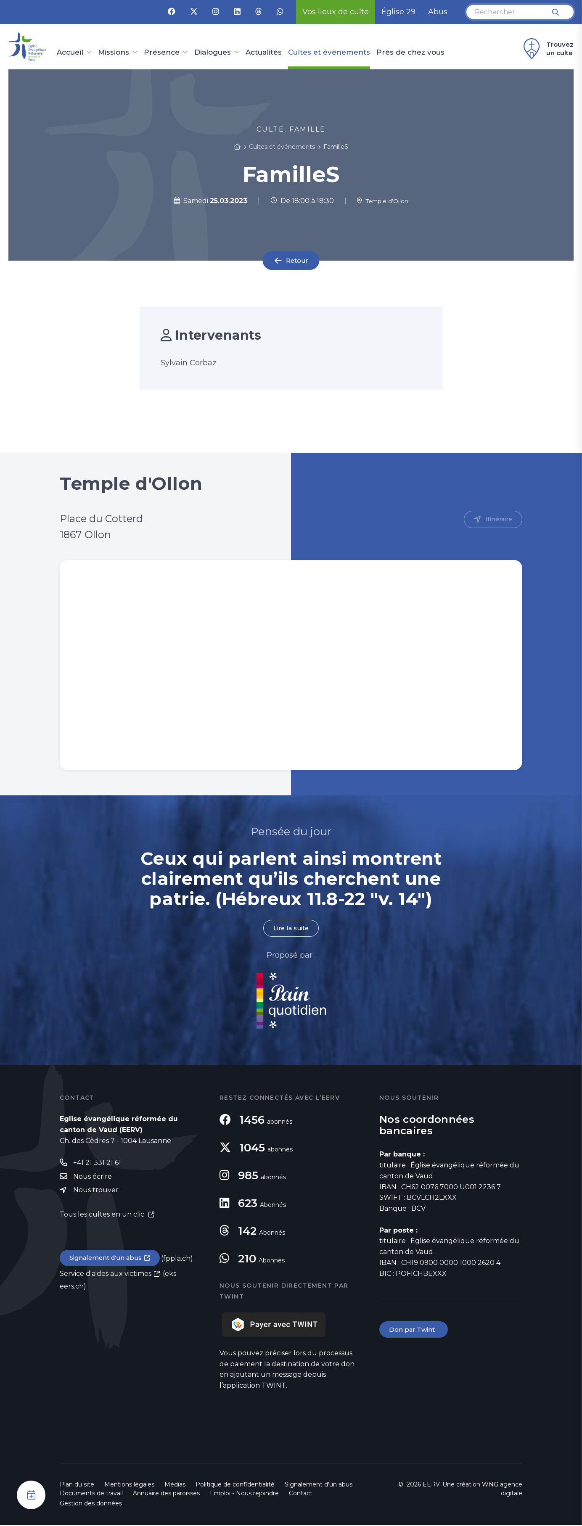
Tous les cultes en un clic (103, 1217)
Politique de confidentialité (235, 1485)
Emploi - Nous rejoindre (244, 1494)
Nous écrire (92, 1178)
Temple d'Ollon (382, 201)
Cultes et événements (329, 52)
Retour (297, 260)
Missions (113, 52)
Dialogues (212, 52)
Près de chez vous (410, 52)
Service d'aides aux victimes (105, 1276)
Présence (162, 52)
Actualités (264, 52)
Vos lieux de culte (335, 11)
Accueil (70, 52)
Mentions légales (129, 1485)
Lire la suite (291, 929)
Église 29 (398, 11)
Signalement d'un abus (108, 1261)
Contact (300, 1494)
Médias (174, 1485)
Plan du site (77, 1485)
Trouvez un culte (547, 48)
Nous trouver (96, 1192)
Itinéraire (497, 520)
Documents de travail (91, 1494)
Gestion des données (91, 1504)
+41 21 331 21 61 (97, 1164)
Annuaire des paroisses (166, 1494)
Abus (437, 11)
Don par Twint (414, 1331)
